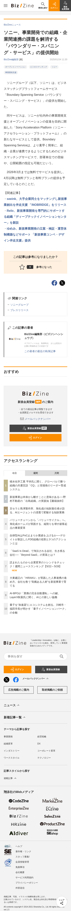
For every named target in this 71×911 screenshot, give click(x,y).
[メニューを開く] (5, 5)
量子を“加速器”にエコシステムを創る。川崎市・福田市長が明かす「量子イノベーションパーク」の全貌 (38, 608)
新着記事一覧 (15, 717)
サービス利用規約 (24, 877)
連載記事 (10, 778)
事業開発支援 (10, 72)
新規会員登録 (35, 428)
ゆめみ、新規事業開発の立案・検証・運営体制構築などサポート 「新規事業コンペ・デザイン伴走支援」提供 (35, 234)
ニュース (12, 705)
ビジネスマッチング (38, 67)
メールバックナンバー (35, 418)
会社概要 (20, 872)
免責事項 (20, 867)
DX (39, 743)
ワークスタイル (11, 758)
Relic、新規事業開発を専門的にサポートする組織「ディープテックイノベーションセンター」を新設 (35, 216)
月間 (56, 473)
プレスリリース (19, 310)
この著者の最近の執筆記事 (40, 351)
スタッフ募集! (23, 856)
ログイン (35, 438)
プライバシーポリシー (27, 882)
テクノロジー (44, 758)
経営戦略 (41, 736)
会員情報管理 (22, 862)
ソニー (54, 67)
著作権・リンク (23, 851)
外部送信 (20, 888)
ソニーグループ (19, 304)
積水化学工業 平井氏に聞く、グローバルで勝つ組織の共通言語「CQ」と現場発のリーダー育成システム (38, 485)
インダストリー (11, 750)
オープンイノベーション (15, 67)
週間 (35, 473)
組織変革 (8, 743)
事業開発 (8, 736)
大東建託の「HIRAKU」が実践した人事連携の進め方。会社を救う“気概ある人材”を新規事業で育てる (38, 581)
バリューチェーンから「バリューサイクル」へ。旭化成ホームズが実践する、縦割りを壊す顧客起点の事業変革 (38, 524)
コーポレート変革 (46, 750)
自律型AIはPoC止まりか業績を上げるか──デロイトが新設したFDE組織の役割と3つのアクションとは (38, 539)
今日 (14, 473)
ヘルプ (19, 846)
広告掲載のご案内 (18, 689)
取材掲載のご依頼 (52, 689)
